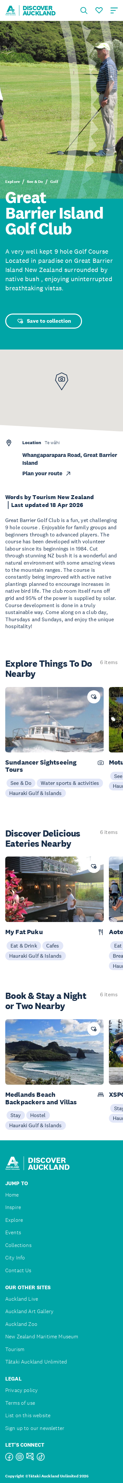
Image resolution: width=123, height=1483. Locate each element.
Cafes (52, 945)
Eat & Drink (23, 945)
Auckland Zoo (21, 1324)
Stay (15, 1115)
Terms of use (20, 1403)
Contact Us (18, 1270)
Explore (12, 181)
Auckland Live (21, 1298)
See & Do (35, 181)
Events (13, 1232)
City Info (15, 1257)
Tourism (14, 1349)
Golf (54, 181)
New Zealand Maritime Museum (41, 1336)
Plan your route (47, 473)
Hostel (38, 1115)
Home (12, 1194)
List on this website (28, 1415)
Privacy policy (21, 1390)
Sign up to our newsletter (34, 1428)
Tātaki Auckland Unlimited (36, 1361)
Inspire (13, 1207)
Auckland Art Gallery (29, 1311)
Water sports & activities (70, 783)
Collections (18, 1245)
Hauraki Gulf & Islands (35, 793)
